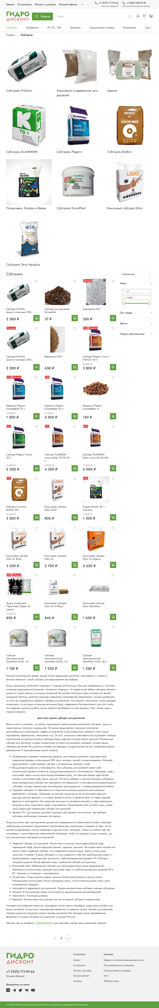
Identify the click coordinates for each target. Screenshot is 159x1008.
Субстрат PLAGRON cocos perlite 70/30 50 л (57, 458)
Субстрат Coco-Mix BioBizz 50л (16, 508)
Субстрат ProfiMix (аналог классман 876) (18, 310)
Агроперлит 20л (91, 309)
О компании (25, 4)
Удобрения (32, 27)
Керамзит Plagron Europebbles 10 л (15, 407)
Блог (106, 975)
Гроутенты (75, 27)
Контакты (77, 981)
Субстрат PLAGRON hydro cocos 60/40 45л (96, 456)
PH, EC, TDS (54, 27)
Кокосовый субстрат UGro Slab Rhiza (93, 604)
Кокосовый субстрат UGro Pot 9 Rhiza (55, 604)
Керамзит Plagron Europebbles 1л (92, 407)
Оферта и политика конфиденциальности (124, 960)
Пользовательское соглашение (119, 965)
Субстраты (11, 27)
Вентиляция (129, 27)
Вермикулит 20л (53, 356)
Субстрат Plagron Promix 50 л (19, 456)
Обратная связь (111, 981)
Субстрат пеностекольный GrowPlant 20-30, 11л (56, 658)
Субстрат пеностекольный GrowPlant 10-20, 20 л (95, 658)
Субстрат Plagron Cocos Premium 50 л (95, 358)
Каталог (10, 4)
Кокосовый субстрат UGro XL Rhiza (17, 557)
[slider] (123, 303)
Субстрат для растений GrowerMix (57, 310)
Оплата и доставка (45, 4)
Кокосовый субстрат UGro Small (55, 508)
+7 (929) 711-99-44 (106, 3)
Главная (10, 35)
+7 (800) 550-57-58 (134, 3)
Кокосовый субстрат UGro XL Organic (93, 557)
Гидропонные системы (102, 27)
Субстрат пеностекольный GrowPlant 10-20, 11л (17, 658)
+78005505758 (43, 923)
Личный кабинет (68, 4)
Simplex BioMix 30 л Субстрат (94, 508)
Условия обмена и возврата (117, 970)
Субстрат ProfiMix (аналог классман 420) (19, 358)
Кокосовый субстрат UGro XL (55, 557)
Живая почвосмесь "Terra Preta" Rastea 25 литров (18, 606)
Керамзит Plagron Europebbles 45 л (54, 407)
